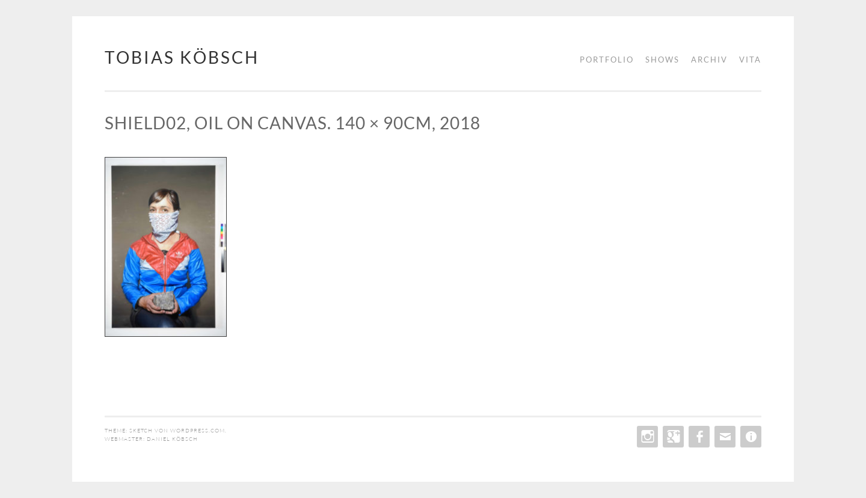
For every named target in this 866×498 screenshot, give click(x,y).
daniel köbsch (172, 438)
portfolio (607, 59)
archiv (709, 59)
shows (662, 59)
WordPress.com (197, 430)
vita (750, 59)
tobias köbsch (182, 57)
